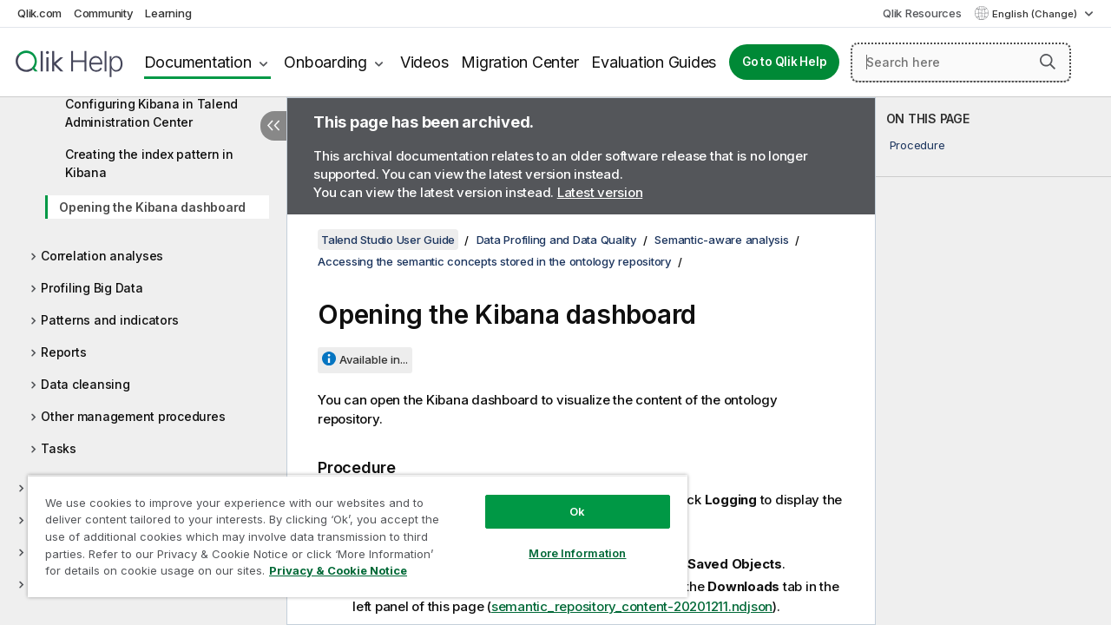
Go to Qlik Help (784, 62)
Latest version (600, 192)
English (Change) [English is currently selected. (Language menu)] (1036, 14)
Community (104, 13)
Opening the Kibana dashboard (152, 207)
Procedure (917, 145)
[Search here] (960, 62)
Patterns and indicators (109, 319)
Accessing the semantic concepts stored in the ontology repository (495, 261)
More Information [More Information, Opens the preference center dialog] (564, 540)
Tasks (58, 448)
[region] (350, 529)
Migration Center (519, 62)
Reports (63, 352)
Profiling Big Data (92, 287)
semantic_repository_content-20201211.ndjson (631, 605)
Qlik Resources (922, 13)
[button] (1048, 61)
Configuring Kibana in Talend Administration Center (151, 112)
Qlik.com (39, 13)
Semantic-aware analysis (721, 240)
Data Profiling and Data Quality (557, 240)
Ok (564, 498)
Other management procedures (133, 416)
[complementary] (993, 361)
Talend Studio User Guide (388, 240)
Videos (424, 62)
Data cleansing (85, 384)
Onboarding (325, 62)
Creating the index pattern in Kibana (149, 163)
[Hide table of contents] (273, 126)
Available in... (373, 359)
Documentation (198, 62)
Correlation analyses (102, 255)
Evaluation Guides (653, 62)
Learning (168, 13)
